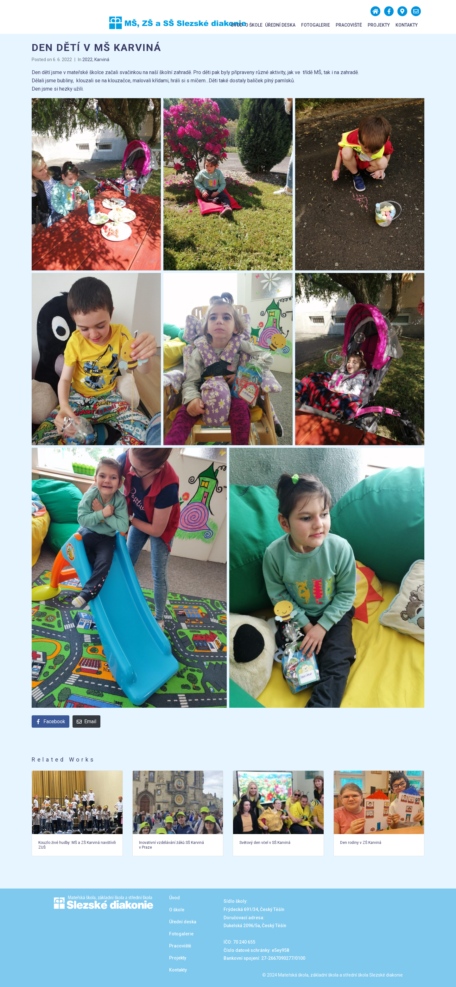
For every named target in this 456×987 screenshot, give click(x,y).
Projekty (379, 25)
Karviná (101, 59)
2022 (87, 59)
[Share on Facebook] (50, 721)
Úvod (237, 25)
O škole (254, 25)
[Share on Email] (86, 721)
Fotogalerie (315, 25)
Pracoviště (349, 25)
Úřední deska (280, 25)
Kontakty (407, 25)
